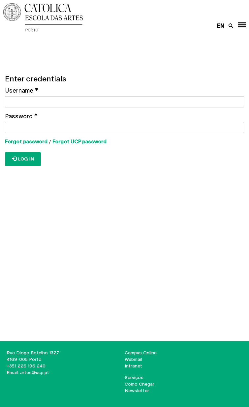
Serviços (134, 377)
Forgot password (26, 141)
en (220, 26)
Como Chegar (139, 384)
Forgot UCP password (79, 141)
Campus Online (141, 352)
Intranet (133, 365)
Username (21, 90)
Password (21, 116)
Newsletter (137, 390)
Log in (23, 158)
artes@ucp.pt (34, 372)
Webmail (133, 359)
